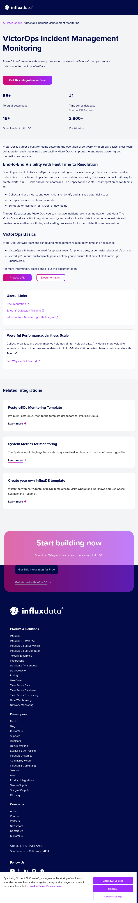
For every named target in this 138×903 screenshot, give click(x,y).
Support (15, 736)
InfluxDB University (21, 756)
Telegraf (14, 770)
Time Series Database (23, 690)
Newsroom (16, 826)
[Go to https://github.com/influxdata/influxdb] (34, 871)
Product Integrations (22, 780)
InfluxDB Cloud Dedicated (25, 651)
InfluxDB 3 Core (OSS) (23, 766)
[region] (68, 887)
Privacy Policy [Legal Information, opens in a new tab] (54, 886)
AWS (13, 775)
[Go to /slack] (42, 871)
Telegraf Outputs (19, 790)
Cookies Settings (113, 896)
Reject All (113, 888)
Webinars (15, 741)
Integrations (17, 661)
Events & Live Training (23, 751)
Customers (16, 731)
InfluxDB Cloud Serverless (25, 646)
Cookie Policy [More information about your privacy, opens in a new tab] (37, 886)
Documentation (51, 277)
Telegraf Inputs (18, 785)
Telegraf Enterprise (21, 656)
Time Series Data (20, 685)
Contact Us (16, 831)
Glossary (15, 795)
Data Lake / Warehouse (23, 666)
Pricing (14, 675)
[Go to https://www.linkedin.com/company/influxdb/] (25, 870)
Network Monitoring (21, 705)
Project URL (17, 277)
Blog (12, 726)
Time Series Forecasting (24, 695)
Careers (14, 816)
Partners (15, 821)
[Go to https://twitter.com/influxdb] (19, 871)
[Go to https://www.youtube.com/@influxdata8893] (13, 871)
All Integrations (12, 23)
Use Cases (16, 680)
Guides (14, 721)
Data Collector (18, 671)
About (13, 811)
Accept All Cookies (113, 881)
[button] (129, 7)
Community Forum (20, 761)
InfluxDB (15, 636)
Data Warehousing (21, 700)
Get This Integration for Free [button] (27, 80)
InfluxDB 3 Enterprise (22, 641)
